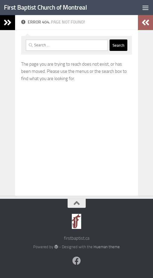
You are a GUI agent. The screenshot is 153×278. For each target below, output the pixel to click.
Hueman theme (107, 247)
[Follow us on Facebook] (76, 261)
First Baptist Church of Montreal (45, 7)
